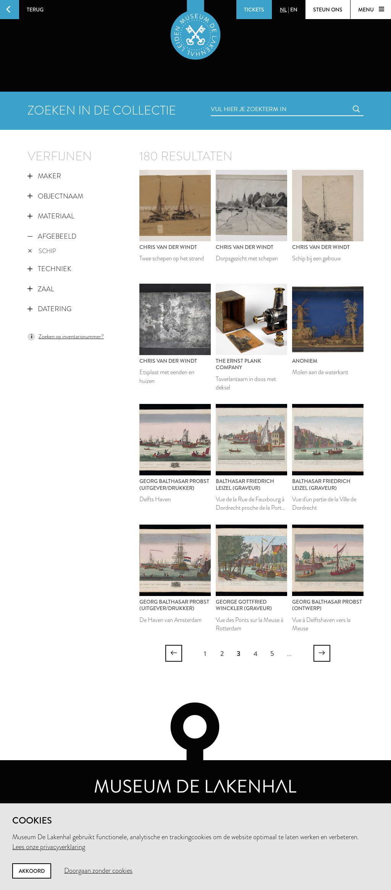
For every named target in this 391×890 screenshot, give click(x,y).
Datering (49, 309)
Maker (44, 176)
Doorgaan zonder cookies (98, 870)
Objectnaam (55, 196)
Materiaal (50, 216)
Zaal (40, 289)
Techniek (49, 269)
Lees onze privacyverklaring (48, 847)
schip (42, 251)
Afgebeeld (51, 236)
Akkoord (32, 871)
